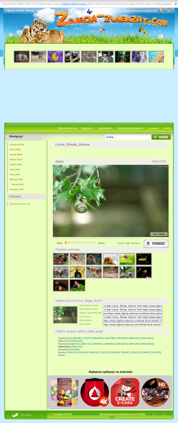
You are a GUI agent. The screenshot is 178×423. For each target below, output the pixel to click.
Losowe (153, 128)
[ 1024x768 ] (109, 338)
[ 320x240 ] (82, 352)
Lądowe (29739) (17, 144)
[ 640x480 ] (77, 338)
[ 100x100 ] (155, 352)
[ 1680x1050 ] (133, 344)
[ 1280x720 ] (85, 344)
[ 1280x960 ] (121, 338)
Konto (167, 128)
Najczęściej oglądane (130, 128)
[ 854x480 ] (75, 349)
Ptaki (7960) (15, 149)
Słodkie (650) (16, 164)
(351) (17, 184)
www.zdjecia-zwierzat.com (85, 414)
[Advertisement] (89, 96)
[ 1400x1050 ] (146, 338)
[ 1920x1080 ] (146, 344)
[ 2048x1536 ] (76, 341)
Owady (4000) (16, 154)
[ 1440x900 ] (108, 344)
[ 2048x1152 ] (76, 346)
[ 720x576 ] (87, 338)
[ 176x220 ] (103, 352)
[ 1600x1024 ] (120, 344)
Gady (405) (15, 169)
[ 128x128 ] (135, 352)
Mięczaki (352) (16, 179)
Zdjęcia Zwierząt (67, 128)
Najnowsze (105, 128)
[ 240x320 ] (93, 352)
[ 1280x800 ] (97, 344)
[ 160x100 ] (114, 352)
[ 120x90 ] (145, 352)
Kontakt (159, 414)
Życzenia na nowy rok (20, 204)
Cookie (149, 414)
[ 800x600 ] (98, 338)
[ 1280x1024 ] (133, 338)
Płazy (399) (15, 174)
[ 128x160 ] (124, 352)
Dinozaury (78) (16, 189)
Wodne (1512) (16, 159)
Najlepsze (87, 128)
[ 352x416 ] (72, 352)
